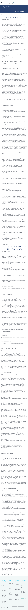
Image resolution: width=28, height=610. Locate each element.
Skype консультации (4, 590)
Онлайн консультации (11, 589)
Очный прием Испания (3, 586)
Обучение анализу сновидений (11, 598)
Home (25, 10)
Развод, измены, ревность (17, 598)
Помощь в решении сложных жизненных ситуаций (4, 600)
